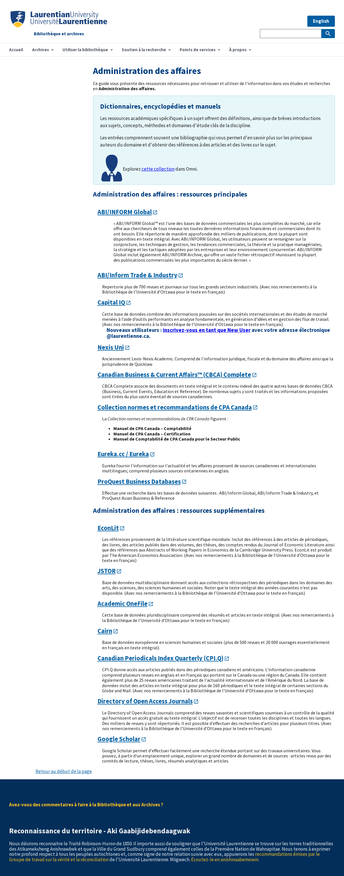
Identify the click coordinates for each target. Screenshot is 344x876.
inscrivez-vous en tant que (206, 330)
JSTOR (107, 571)
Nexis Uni (111, 347)
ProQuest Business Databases (139, 481)
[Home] (59, 26)
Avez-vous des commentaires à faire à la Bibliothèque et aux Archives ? (86, 804)
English (321, 21)
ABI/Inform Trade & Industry (137, 275)
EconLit (108, 528)
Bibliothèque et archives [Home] (59, 33)
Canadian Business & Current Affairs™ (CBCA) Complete (174, 375)
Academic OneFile (123, 604)
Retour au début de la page (64, 771)
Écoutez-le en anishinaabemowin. (225, 859)
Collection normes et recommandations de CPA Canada (175, 407)
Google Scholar (119, 739)
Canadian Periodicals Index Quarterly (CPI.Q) (160, 658)
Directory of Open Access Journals (145, 701)
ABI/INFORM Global (125, 212)
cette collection (158, 169)
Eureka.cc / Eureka (123, 454)
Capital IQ (111, 302)
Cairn (105, 631)
